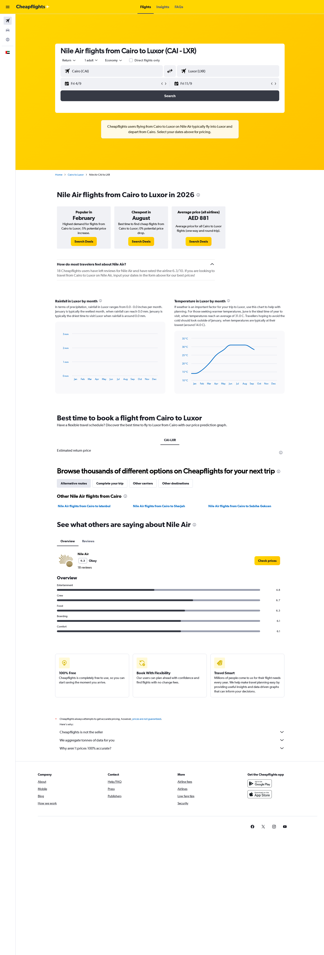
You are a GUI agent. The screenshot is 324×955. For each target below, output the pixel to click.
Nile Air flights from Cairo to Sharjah (159, 506)
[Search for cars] (8, 30)
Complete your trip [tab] (110, 483)
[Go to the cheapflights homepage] (33, 7)
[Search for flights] (8, 20)
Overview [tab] (68, 541)
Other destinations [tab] (175, 483)
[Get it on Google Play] (260, 783)
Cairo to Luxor (76, 174)
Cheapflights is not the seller (172, 732)
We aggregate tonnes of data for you (172, 740)
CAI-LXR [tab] (170, 440)
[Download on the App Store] (260, 794)
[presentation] (198, 195)
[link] (84, 241)
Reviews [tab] (88, 541)
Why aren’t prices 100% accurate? (172, 748)
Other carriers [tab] (143, 483)
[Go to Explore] (8, 39)
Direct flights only (147, 60)
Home (58, 174)
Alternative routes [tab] (74, 483)
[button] (8, 7)
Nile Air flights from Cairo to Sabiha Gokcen (239, 506)
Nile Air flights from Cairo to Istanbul (84, 506)
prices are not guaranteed (146, 719)
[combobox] (69, 60)
